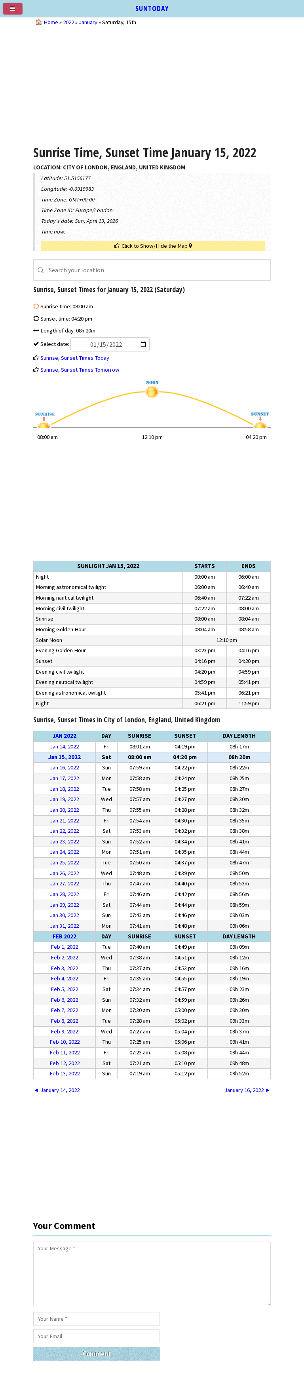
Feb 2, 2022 (64, 957)
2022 (68, 22)
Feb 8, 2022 (64, 1020)
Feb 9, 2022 (64, 1031)
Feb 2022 (64, 936)
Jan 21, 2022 (64, 820)
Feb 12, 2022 (64, 1063)
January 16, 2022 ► (247, 1090)
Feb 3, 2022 (64, 968)
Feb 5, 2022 (64, 989)
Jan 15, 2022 (64, 757)
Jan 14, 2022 (64, 746)
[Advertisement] (152, 85)
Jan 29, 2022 (64, 904)
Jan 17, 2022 (64, 778)
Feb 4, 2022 (64, 978)
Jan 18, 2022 (64, 788)
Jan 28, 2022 (64, 894)
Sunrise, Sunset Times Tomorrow (80, 369)
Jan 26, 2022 (64, 873)
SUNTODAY (151, 8)
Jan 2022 (64, 735)
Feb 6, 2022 (64, 999)
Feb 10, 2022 (64, 1041)
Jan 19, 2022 (64, 799)
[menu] (16, 12)
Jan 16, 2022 (64, 767)
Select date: (94, 344)
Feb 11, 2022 (64, 1052)
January (88, 22)
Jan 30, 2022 (64, 915)
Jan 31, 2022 (64, 925)
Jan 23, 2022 (64, 841)
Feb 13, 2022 (64, 1073)
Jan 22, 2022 (64, 830)
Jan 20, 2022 (64, 809)
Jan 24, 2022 (64, 851)
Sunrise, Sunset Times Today (74, 357)
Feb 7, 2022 (64, 1010)
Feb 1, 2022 (64, 946)
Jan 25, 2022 (64, 862)
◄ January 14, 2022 (56, 1090)
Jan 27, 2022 (64, 883)
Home (51, 22)
